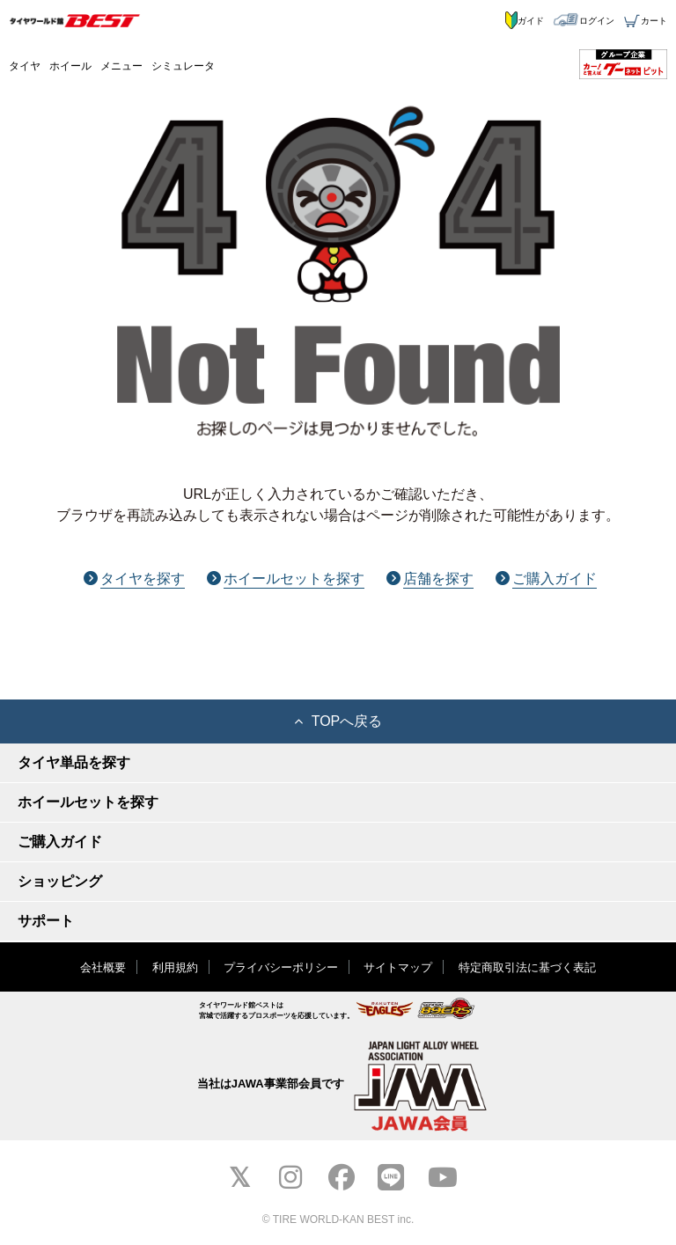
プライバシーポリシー (281, 967)
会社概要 (103, 967)
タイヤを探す (134, 578)
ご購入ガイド (546, 578)
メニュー (121, 66)
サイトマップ (398, 967)
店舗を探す (430, 578)
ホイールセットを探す (285, 578)
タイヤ (24, 66)
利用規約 (175, 967)
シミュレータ (183, 66)
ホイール (70, 66)
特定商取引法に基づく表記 (527, 967)
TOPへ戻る (338, 721)
